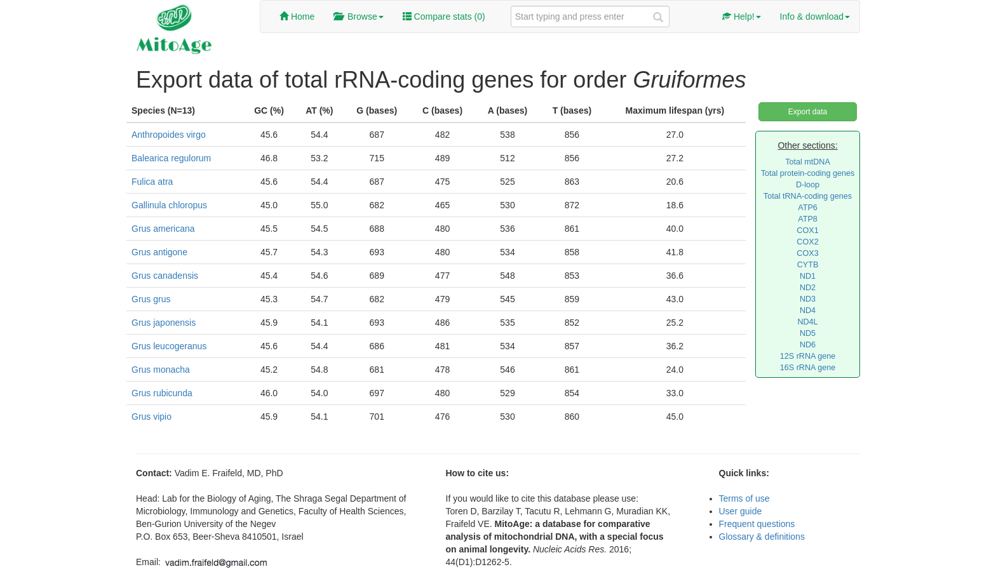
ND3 (808, 299)
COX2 (807, 241)
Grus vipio (151, 416)
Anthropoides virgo (168, 135)
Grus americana (163, 229)
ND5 (808, 333)
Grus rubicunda (161, 393)
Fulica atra (152, 182)
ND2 (808, 287)
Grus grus (150, 299)
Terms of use (744, 498)
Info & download (815, 16)
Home (296, 16)
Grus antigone (159, 252)
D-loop (807, 184)
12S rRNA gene (808, 356)
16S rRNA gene (808, 367)
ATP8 (808, 219)
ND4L (807, 321)
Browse (358, 16)
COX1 (807, 230)
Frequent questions (757, 524)
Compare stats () (444, 16)
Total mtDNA (807, 161)
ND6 (808, 344)
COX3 (807, 253)
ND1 (808, 276)
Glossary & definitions (762, 536)
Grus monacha (160, 369)
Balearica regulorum (171, 158)
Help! (741, 16)
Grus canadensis (164, 275)
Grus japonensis (163, 322)
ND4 (808, 310)
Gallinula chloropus (169, 205)
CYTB (808, 264)
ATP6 (808, 207)
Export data (807, 111)
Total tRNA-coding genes (808, 196)
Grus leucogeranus (168, 346)
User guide (740, 511)
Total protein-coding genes (808, 173)
